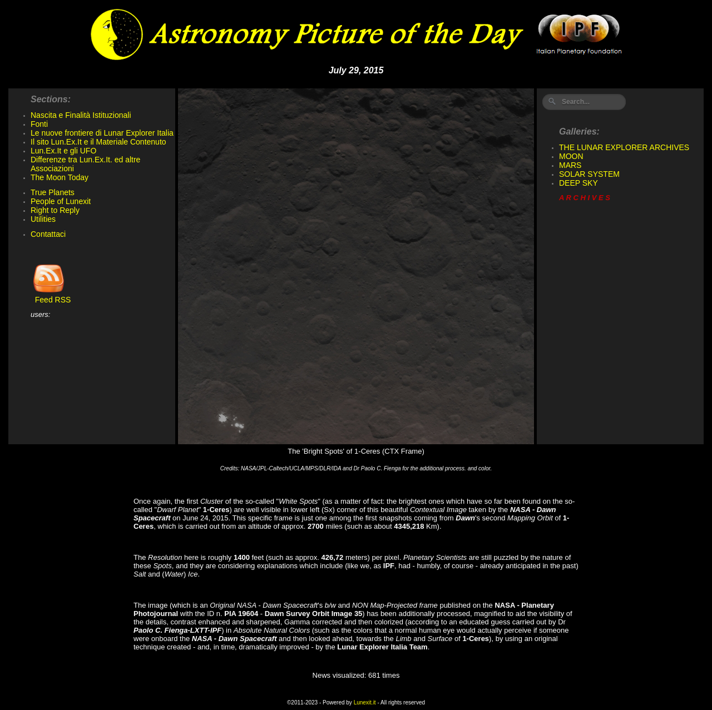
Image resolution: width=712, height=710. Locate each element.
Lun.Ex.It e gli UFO (63, 150)
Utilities (43, 219)
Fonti (39, 124)
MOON (571, 156)
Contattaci (48, 234)
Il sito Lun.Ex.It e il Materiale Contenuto (98, 141)
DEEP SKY (578, 182)
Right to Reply (55, 210)
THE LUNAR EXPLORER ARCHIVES (624, 147)
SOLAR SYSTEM (589, 174)
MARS (570, 165)
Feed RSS (51, 296)
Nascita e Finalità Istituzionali (81, 115)
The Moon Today (59, 177)
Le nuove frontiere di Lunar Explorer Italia (102, 132)
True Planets (53, 192)
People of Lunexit (61, 201)
